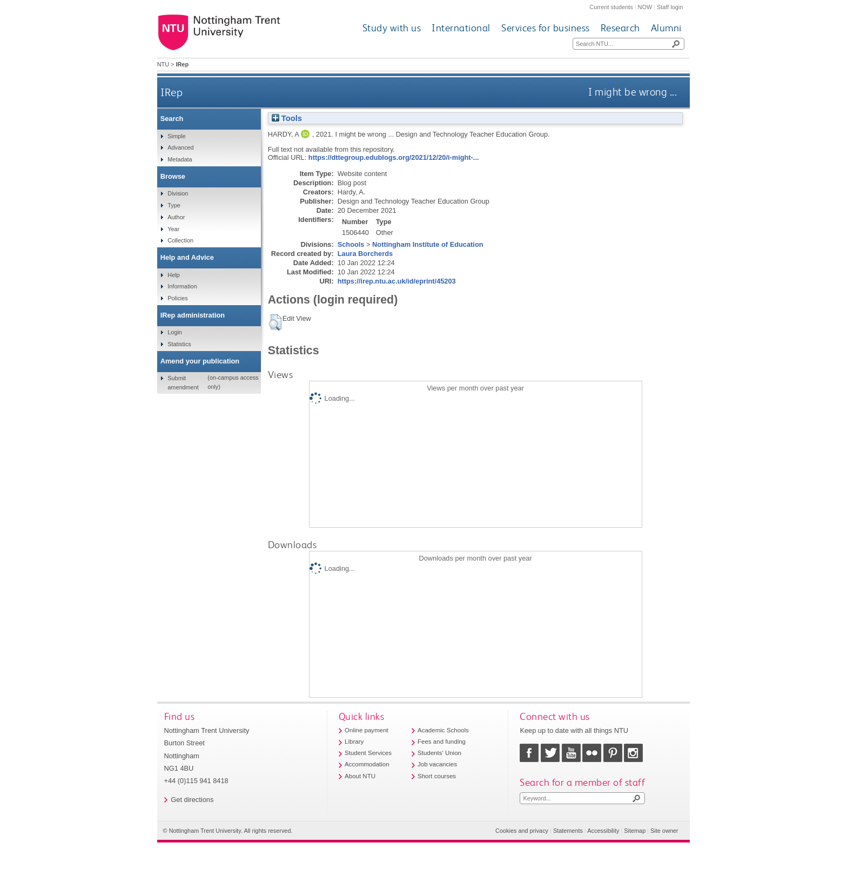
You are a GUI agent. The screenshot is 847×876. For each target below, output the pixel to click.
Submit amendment (182, 382)
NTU (163, 64)
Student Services (368, 753)
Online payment (366, 730)
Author (176, 217)
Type (173, 205)
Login (174, 332)
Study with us (391, 28)
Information (182, 286)
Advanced (180, 147)
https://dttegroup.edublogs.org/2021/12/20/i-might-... (393, 157)
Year (173, 229)
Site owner (664, 830)
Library (354, 741)
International (461, 28)
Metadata (179, 159)
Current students (611, 7)
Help (173, 275)
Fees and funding (442, 741)
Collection (180, 240)
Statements (568, 830)
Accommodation (367, 764)
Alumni (666, 28)
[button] (275, 322)
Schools (351, 244)
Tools (287, 118)
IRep (171, 92)
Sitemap (635, 830)
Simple (176, 136)
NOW (645, 7)
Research (620, 28)
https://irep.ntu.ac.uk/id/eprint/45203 (397, 281)
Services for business (545, 28)
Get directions (192, 800)
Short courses (437, 776)
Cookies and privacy (521, 830)
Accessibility (603, 830)
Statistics (179, 344)
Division (177, 193)
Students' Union (439, 753)
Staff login (670, 7)
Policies (177, 298)
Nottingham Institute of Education (427, 244)
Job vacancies (437, 764)
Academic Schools (443, 730)
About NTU (360, 776)
